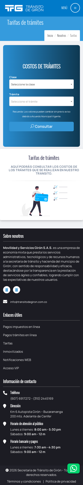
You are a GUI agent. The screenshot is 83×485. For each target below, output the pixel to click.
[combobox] (41, 84)
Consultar (41, 126)
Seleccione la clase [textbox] (23, 84)
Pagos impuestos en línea (21, 327)
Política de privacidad (61, 481)
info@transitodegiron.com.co (28, 302)
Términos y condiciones (24, 481)
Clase (13, 77)
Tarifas (8, 343)
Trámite (14, 94)
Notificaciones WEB (17, 360)
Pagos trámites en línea (20, 335)
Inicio (50, 35)
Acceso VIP (11, 368)
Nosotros (61, 35)
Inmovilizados (13, 351)
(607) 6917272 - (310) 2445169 (31, 398)
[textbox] (41, 101)
